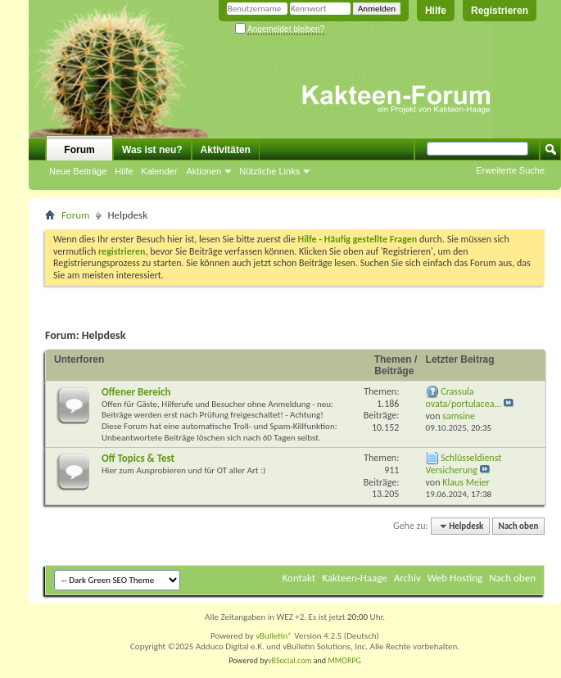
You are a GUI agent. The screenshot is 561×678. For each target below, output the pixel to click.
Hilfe (435, 10)
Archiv (407, 578)
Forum (79, 150)
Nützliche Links (269, 171)
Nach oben (518, 526)
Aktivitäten (226, 150)
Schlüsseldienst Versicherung (464, 464)
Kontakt (299, 578)
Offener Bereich (136, 392)
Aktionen (203, 171)
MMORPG (344, 660)
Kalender (159, 171)
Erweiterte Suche (510, 170)
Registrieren (499, 10)
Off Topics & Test (138, 458)
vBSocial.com (291, 660)
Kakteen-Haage (354, 578)
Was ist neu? (152, 150)
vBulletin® (274, 636)
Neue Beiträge (77, 171)
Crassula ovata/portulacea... (464, 397)
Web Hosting (455, 578)
